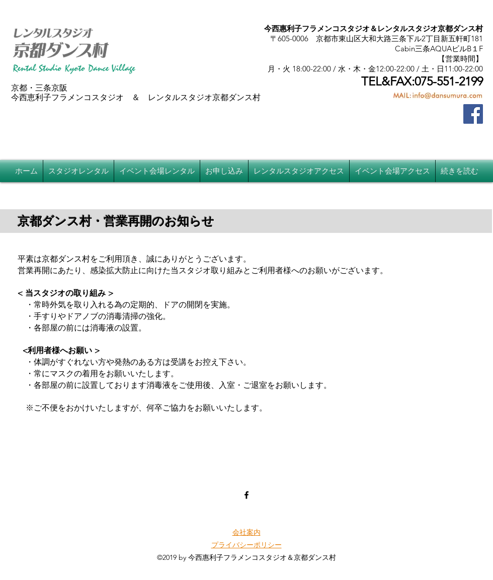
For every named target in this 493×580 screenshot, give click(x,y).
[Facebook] (473, 114)
